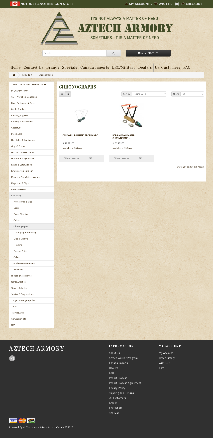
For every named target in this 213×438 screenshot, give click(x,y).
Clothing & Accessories (22, 121)
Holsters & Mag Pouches (22, 158)
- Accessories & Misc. (21, 201)
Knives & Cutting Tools (21, 164)
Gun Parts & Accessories (22, 152)
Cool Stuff (15, 127)
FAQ (111, 372)
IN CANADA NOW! (19, 90)
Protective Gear (18, 189)
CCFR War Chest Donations (24, 97)
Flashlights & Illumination (23, 140)
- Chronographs (19, 226)
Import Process (118, 378)
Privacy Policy (117, 388)
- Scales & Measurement (23, 263)
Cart (161, 368)
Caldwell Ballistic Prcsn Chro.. (81, 135)
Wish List (164, 362)
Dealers (113, 368)
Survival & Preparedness (22, 294)
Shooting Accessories (21, 275)
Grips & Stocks (18, 146)
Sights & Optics (18, 281)
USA (13, 325)
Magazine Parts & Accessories (25, 177)
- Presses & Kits (19, 251)
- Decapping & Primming (23, 232)
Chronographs (46, 75)
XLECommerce (31, 427)
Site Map (114, 412)
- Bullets (15, 220)
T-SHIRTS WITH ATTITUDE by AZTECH (28, 84)
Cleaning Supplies (19, 115)
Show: (176, 93)
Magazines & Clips (19, 183)
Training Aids (17, 312)
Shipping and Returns (121, 392)
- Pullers (15, 257)
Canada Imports (118, 362)
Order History (167, 358)
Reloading (27, 75)
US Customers (117, 398)
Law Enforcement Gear (22, 171)
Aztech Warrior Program (123, 358)
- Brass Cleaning (19, 214)
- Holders (16, 245)
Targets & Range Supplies (23, 300)
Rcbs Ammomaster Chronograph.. (123, 137)
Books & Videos (18, 109)
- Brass (15, 207)
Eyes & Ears (16, 133)
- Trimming (17, 269)
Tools (14, 306)
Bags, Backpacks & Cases (23, 103)
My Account (166, 352)
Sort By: (126, 93)
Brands (113, 402)
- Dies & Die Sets (19, 238)
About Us (114, 352)
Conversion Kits (18, 319)
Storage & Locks (18, 288)
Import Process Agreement (125, 382)
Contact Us (115, 408)
